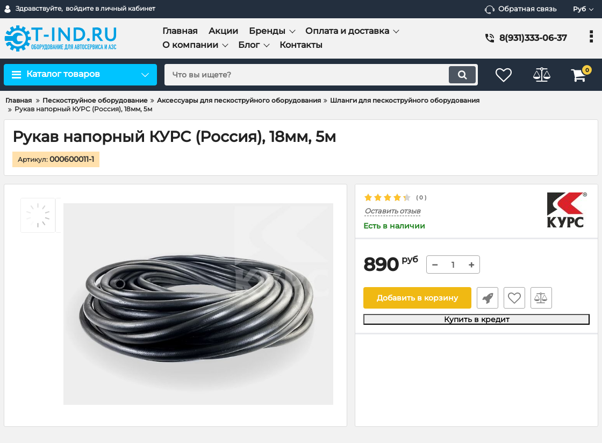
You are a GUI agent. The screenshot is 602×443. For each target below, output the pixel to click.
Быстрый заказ (487, 298)
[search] (321, 74)
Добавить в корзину (417, 298)
